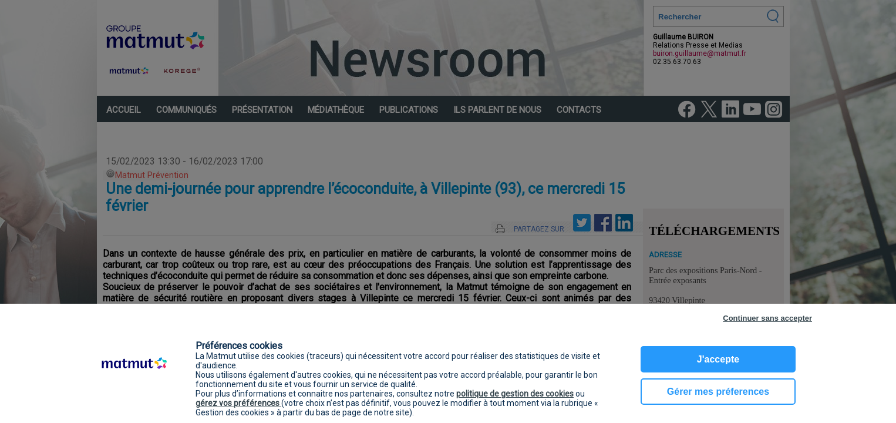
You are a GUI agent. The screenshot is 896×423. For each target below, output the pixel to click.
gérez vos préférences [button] (238, 403)
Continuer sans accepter (767, 318)
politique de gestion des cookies (515, 393)
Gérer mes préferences (718, 392)
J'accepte (718, 359)
